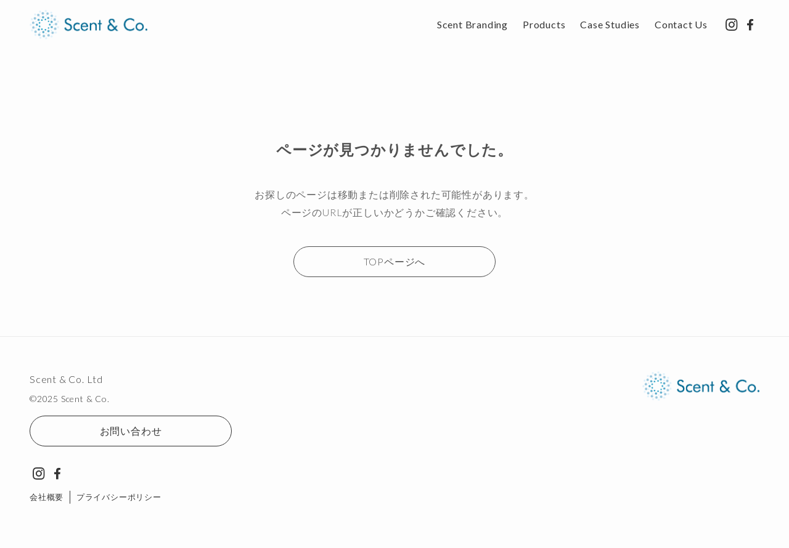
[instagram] (731, 24)
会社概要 (46, 497)
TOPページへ (395, 261)
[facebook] (750, 24)
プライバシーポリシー (118, 497)
